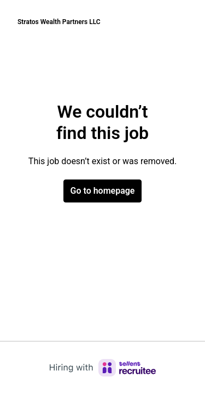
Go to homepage (103, 191)
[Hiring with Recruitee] (103, 367)
